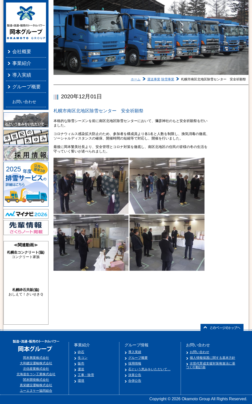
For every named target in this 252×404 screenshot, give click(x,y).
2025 (13, 169)
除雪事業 (167, 79)
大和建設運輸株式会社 (36, 363)
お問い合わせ (24, 102)
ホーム (135, 79)
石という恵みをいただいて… (149, 369)
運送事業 (153, 79)
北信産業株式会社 (36, 369)
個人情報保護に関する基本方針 (212, 358)
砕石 (81, 352)
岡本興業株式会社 (36, 358)
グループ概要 (26, 86)
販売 (81, 363)
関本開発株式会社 (36, 380)
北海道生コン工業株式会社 (36, 374)
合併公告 (134, 381)
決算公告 (134, 375)
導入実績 (21, 75)
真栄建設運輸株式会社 (36, 385)
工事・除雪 (86, 375)
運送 (81, 369)
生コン (83, 358)
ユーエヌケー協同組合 (36, 391)
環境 (81, 381)
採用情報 (134, 363)
